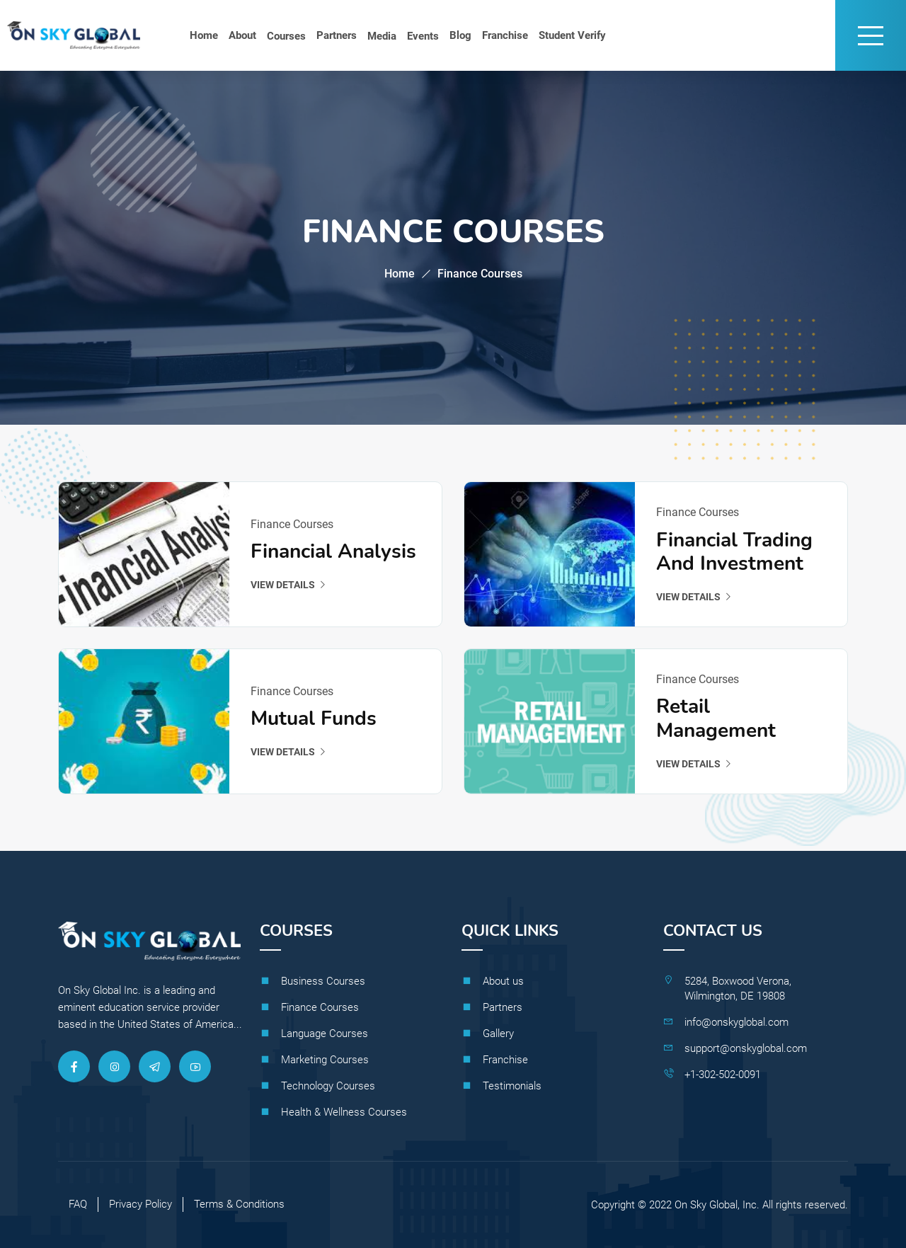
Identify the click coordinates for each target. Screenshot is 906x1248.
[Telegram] (155, 1066)
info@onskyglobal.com (736, 1022)
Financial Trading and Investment (734, 552)
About (242, 35)
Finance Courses (320, 1007)
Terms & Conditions (239, 1204)
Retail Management (716, 719)
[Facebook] (74, 1066)
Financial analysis (333, 552)
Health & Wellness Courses (344, 1112)
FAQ (78, 1204)
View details (289, 584)
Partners (336, 35)
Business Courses (323, 981)
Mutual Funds (314, 719)
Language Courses (324, 1033)
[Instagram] (114, 1066)
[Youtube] (195, 1066)
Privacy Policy (140, 1204)
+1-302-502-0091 (722, 1074)
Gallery (498, 1033)
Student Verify (572, 35)
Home (204, 35)
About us (503, 981)
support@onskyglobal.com (745, 1048)
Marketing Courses (325, 1059)
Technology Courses (328, 1086)
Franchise (505, 35)
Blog (460, 35)
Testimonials (512, 1086)
